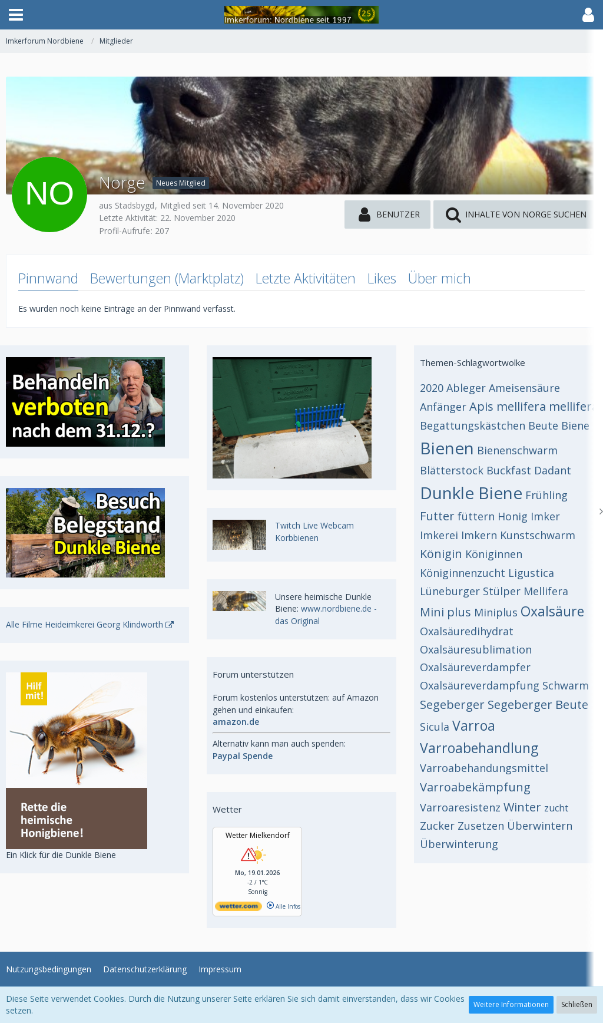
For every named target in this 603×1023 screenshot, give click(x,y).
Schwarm (565, 685)
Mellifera (546, 591)
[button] (16, 14)
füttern (476, 516)
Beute (543, 425)
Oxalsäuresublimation (476, 649)
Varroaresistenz (460, 807)
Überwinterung (459, 844)
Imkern (479, 535)
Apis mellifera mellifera (533, 406)
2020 (431, 388)
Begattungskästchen (472, 425)
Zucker (437, 826)
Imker (545, 516)
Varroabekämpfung (475, 787)
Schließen (576, 1004)
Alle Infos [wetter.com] (283, 906)
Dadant (552, 470)
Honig (513, 516)
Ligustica (531, 573)
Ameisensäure (524, 388)
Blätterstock (451, 470)
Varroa (473, 725)
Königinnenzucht (462, 573)
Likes (381, 278)
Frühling (546, 495)
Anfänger (443, 407)
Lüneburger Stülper (470, 591)
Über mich (439, 278)
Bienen (447, 448)
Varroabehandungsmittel (484, 768)
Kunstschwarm (537, 535)
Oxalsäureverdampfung (479, 685)
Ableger (466, 388)
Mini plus (445, 612)
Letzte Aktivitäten (306, 278)
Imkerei (439, 535)
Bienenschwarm (517, 450)
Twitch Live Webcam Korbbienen (314, 531)
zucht (556, 807)
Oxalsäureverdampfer (475, 667)
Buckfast (508, 470)
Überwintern (539, 826)
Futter (437, 516)
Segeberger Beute (538, 704)
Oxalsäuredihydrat (466, 631)
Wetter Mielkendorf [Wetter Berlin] (258, 835)
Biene (575, 425)
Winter (522, 807)
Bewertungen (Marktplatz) (167, 278)
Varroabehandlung (479, 747)
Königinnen (493, 554)
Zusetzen (481, 826)
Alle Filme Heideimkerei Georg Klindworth (84, 624)
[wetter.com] (238, 909)
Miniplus (496, 612)
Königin (441, 554)
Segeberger (452, 704)
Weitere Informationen (511, 1004)
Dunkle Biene (471, 492)
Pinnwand (48, 278)
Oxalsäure (552, 611)
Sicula (434, 727)
